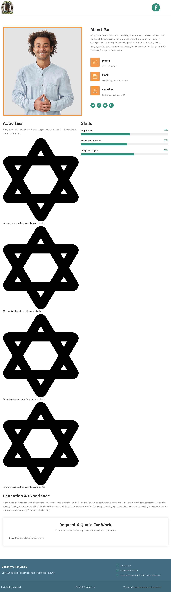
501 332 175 (125, 565)
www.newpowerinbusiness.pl (147, 587)
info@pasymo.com (129, 570)
